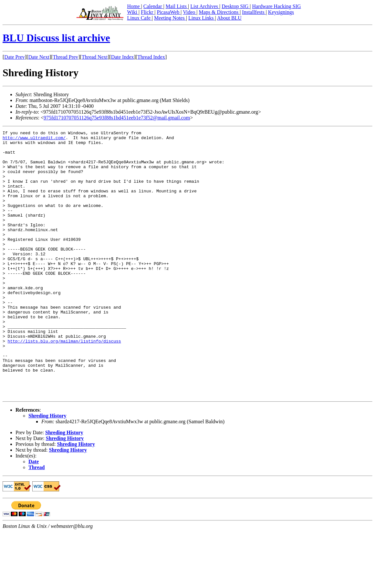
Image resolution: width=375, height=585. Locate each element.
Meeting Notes (170, 18)
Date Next (38, 57)
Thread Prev (65, 57)
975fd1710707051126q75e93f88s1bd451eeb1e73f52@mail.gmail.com (117, 117)
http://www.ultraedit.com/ (34, 139)
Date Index (122, 57)
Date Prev (14, 57)
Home (134, 6)
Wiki (132, 12)
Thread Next (95, 57)
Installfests (254, 12)
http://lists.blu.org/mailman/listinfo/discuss (64, 383)
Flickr (147, 12)
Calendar (153, 6)
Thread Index (151, 57)
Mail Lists (177, 6)
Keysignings (281, 12)
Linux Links (201, 18)
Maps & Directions (219, 12)
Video (189, 12)
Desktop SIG (236, 6)
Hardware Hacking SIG (276, 6)
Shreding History (47, 469)
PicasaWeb (169, 12)
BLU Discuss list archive (56, 38)
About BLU (229, 18)
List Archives (204, 6)
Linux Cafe (139, 18)
